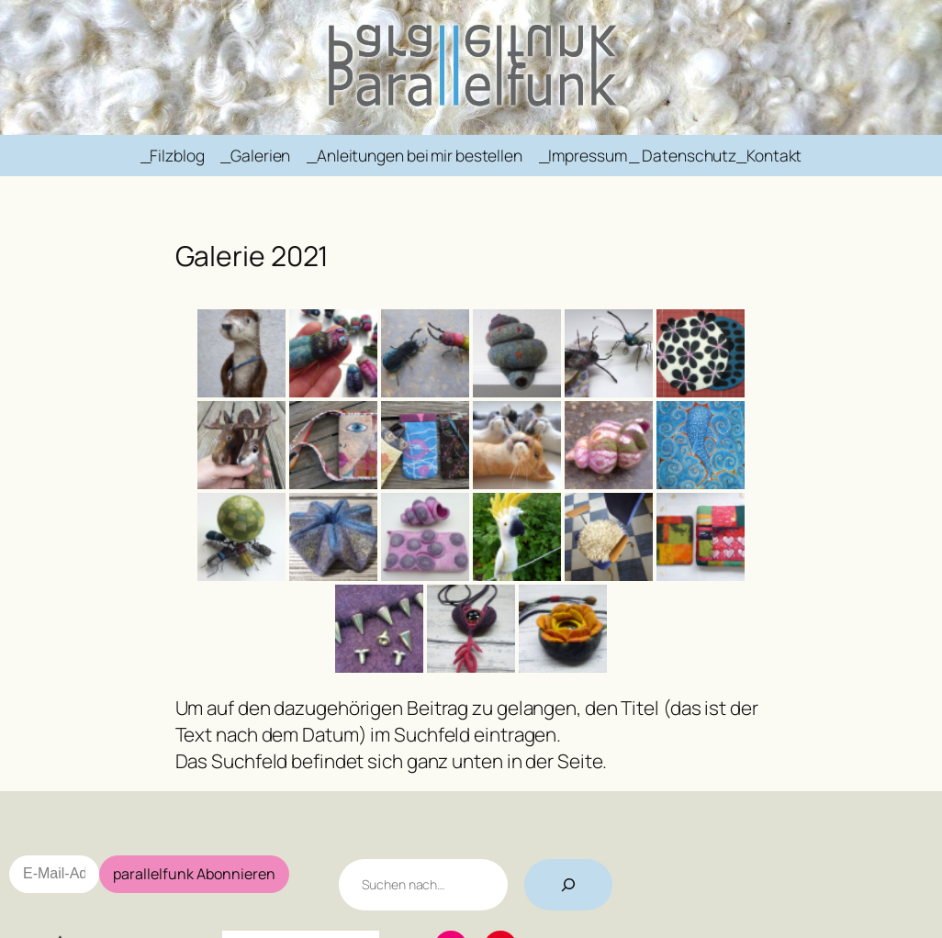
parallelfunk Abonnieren (194, 874)
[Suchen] (568, 884)
